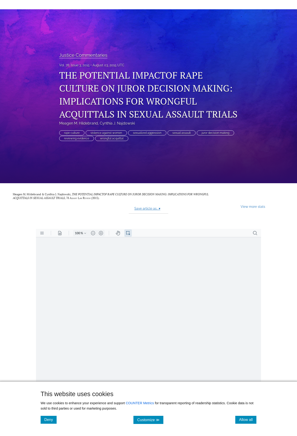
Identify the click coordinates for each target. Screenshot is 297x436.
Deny (50, 419)
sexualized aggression (147, 133)
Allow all (247, 419)
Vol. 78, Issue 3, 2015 (74, 65)
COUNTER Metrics (140, 403)
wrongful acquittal (111, 138)
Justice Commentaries (83, 55)
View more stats (253, 206)
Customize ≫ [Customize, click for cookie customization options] (150, 419)
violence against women (106, 133)
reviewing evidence (76, 138)
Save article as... (147, 208)
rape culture (72, 133)
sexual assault (181, 133)
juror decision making (215, 133)
